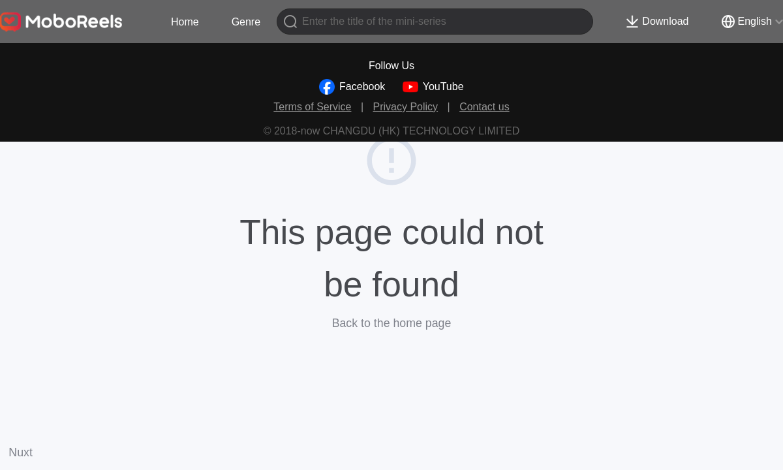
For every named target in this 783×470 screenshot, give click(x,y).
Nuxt (20, 452)
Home (185, 21)
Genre (246, 21)
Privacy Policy (405, 106)
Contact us (484, 106)
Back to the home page (392, 323)
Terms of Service (312, 106)
